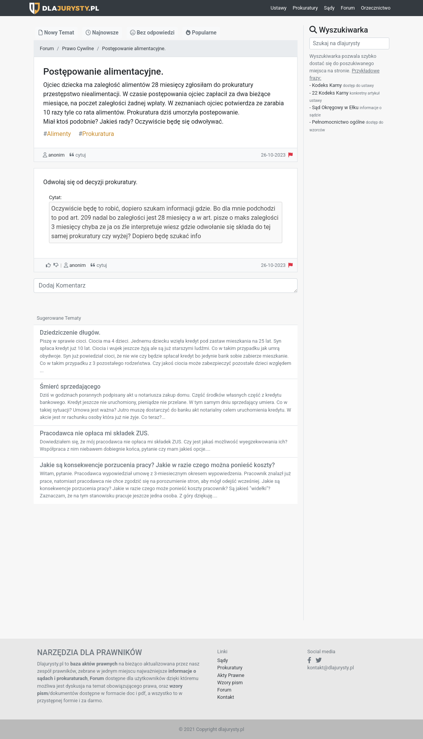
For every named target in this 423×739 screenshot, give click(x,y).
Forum (348, 8)
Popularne (201, 32)
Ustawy (278, 8)
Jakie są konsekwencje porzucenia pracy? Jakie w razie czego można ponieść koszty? (157, 465)
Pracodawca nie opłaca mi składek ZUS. (94, 433)
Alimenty (57, 133)
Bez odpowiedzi (152, 32)
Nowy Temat (56, 32)
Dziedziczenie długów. (70, 332)
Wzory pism (230, 682)
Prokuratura (96, 133)
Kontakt (225, 697)
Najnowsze (102, 32)
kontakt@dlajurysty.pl (330, 667)
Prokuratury (305, 8)
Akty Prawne (230, 675)
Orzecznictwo (375, 8)
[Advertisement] (166, 566)
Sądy (329, 8)
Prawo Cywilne (78, 48)
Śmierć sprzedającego (70, 386)
